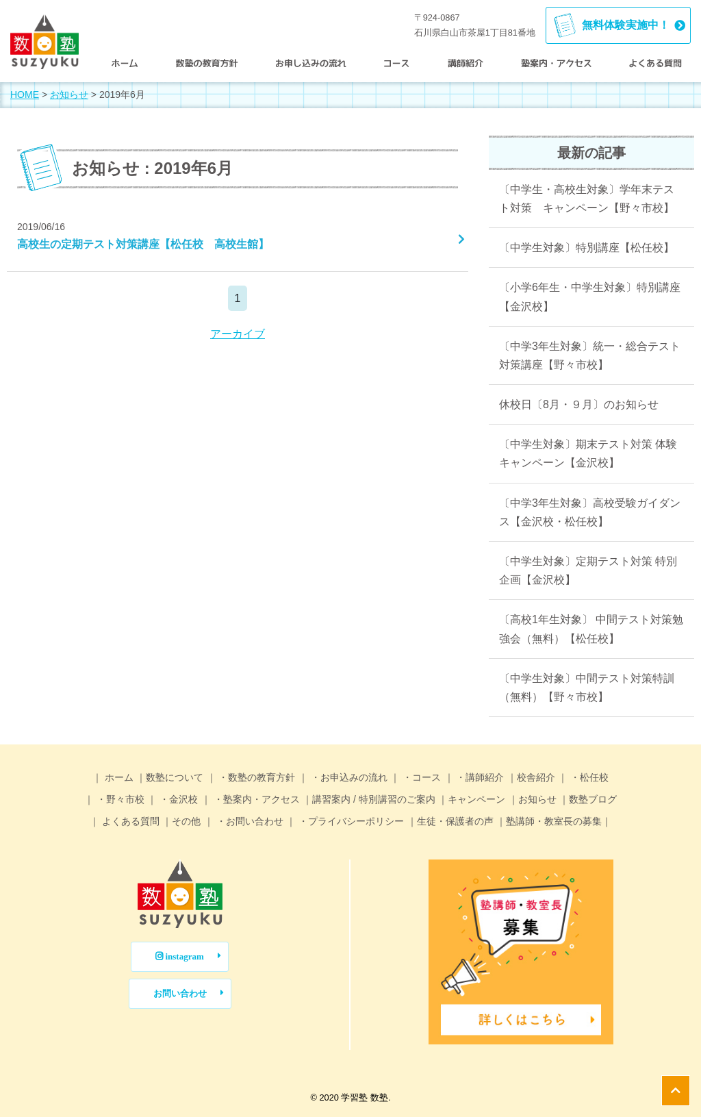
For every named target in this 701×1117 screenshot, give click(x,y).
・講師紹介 (479, 777)
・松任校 (588, 777)
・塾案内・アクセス (255, 799)
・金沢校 (177, 799)
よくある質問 (129, 821)
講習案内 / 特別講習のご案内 (373, 799)
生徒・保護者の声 (455, 821)
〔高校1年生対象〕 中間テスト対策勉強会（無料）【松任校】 (591, 629)
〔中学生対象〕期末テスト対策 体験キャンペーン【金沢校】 (588, 453)
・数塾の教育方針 (256, 777)
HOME (24, 94)
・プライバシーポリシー (350, 821)
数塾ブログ (593, 799)
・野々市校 (119, 799)
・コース (420, 777)
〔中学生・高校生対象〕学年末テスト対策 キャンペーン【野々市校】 (586, 199)
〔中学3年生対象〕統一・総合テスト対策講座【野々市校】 (589, 355)
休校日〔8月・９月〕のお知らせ (579, 404)
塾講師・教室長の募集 (554, 821)
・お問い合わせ (248, 821)
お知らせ (69, 94)
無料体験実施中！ (626, 25)
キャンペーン (476, 799)
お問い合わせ (180, 993)
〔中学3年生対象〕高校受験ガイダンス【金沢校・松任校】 (589, 512)
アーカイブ (237, 334)
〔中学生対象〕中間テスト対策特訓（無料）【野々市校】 (586, 688)
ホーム (117, 777)
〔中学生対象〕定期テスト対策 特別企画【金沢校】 (588, 570)
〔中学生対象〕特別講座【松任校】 (586, 247)
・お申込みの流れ (347, 777)
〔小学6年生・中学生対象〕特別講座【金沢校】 (589, 296)
